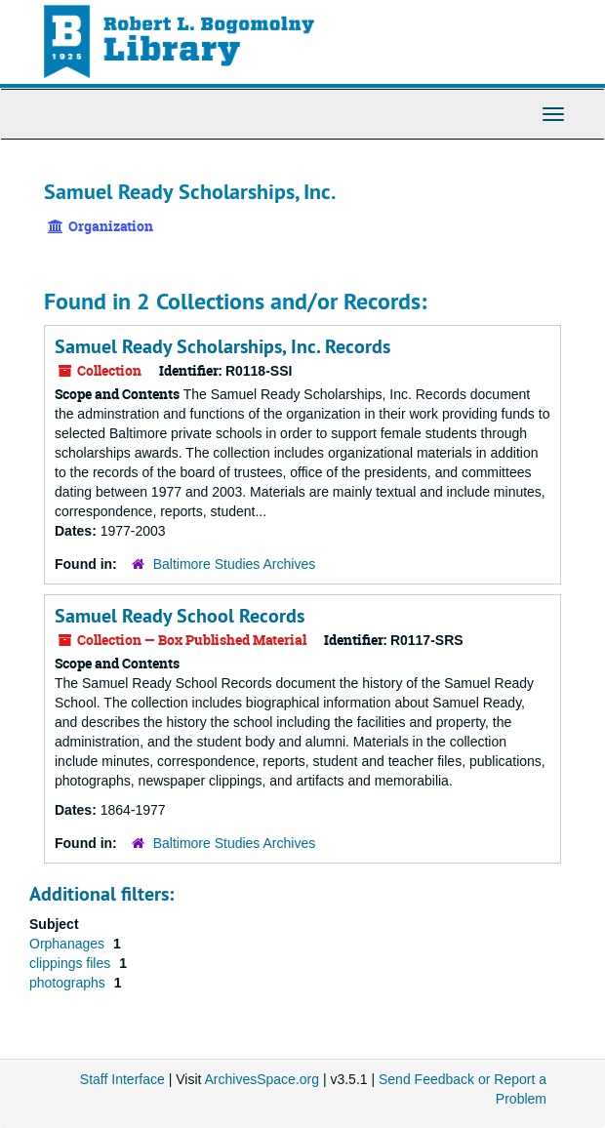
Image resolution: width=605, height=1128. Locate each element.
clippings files (71, 963)
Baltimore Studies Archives (234, 564)
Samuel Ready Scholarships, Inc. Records (222, 346)
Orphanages (68, 943)
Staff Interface (122, 1079)
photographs (69, 982)
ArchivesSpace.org (262, 1079)
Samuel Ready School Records (179, 615)
